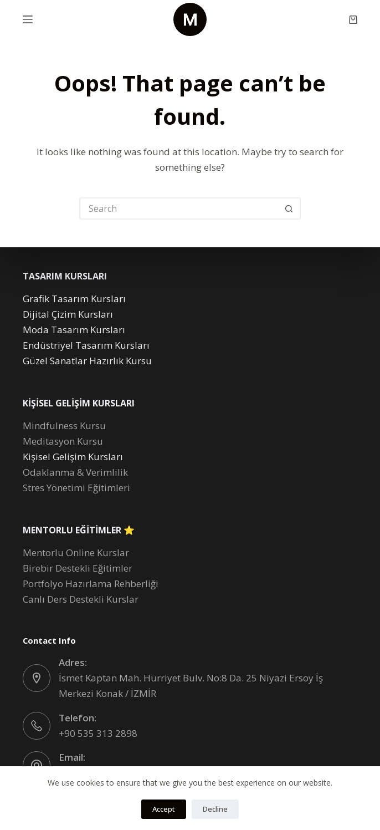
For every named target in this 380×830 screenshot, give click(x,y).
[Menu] (28, 19)
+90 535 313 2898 (98, 733)
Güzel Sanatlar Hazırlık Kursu (87, 360)
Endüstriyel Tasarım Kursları (86, 345)
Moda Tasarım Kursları (74, 329)
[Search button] (290, 208)
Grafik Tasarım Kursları (74, 298)
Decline (215, 809)
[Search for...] (179, 208)
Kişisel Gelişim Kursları (73, 456)
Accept (163, 809)
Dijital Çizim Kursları (68, 314)
